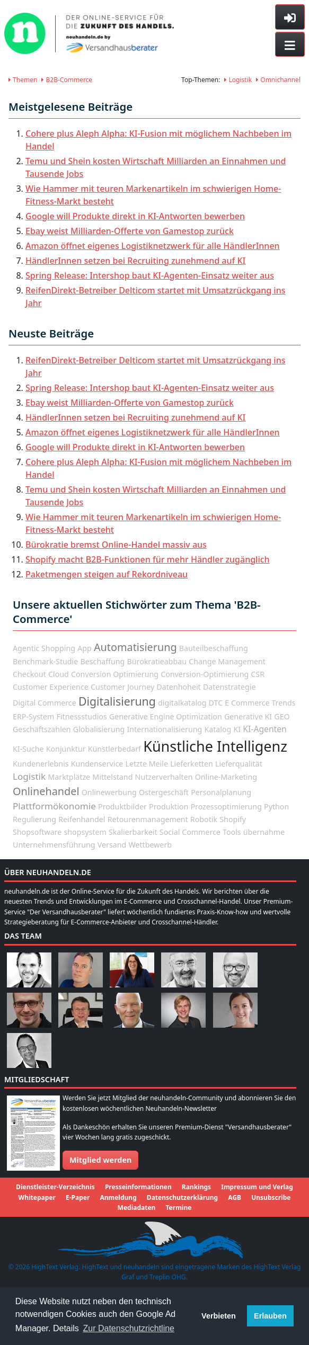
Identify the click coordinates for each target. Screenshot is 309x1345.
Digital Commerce (44, 703)
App (84, 648)
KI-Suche (28, 749)
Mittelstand (112, 777)
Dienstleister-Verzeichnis (55, 1186)
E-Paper (78, 1197)
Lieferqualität (238, 764)
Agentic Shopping (44, 648)
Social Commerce (190, 832)
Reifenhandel (81, 819)
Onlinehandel (46, 791)
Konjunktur (66, 749)
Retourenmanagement (148, 819)
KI (237, 729)
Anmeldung (118, 1197)
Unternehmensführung (54, 845)
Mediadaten (137, 1207)
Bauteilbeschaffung (213, 648)
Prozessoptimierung (225, 806)
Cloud (58, 674)
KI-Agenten (264, 729)
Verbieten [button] (218, 1316)
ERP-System (33, 716)
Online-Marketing (226, 777)
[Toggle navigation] (290, 44)
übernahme (264, 832)
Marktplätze (69, 777)
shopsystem (85, 832)
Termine (179, 1207)
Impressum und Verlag (257, 1186)
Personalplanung (221, 792)
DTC (216, 703)
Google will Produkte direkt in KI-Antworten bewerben (135, 216)
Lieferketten (191, 764)
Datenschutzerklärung (182, 1197)
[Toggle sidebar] (290, 17)
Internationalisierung (164, 729)
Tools (232, 832)
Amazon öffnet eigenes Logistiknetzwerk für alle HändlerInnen (152, 246)
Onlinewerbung (109, 792)
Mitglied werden (100, 1160)
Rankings (196, 1186)
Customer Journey (122, 687)
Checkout (29, 674)
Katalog (217, 729)
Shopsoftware (37, 832)
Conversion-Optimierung (205, 674)
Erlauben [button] (270, 1316)
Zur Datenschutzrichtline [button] (129, 1328)
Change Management (227, 661)
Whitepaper (37, 1197)
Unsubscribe (270, 1197)
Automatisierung (135, 647)
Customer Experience (51, 687)
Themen (22, 79)
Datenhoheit (178, 687)
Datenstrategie (229, 687)
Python (276, 806)
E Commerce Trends (260, 703)
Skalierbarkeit (133, 832)
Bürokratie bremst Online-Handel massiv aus (116, 544)
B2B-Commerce (66, 79)
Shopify (232, 819)
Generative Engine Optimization (165, 716)
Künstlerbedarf (114, 749)
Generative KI (248, 716)
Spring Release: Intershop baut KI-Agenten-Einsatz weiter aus (149, 275)
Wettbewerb (150, 845)
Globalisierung (99, 729)
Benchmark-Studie (45, 661)
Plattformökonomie (54, 806)
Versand (112, 845)
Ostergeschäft (164, 792)
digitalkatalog (182, 703)
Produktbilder (122, 806)
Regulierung (34, 819)
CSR (257, 674)
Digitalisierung (117, 701)
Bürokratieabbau (157, 661)
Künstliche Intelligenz (215, 746)
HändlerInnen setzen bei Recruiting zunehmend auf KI (135, 260)
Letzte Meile (146, 764)
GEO (281, 716)
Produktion (168, 806)
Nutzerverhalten (164, 777)
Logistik (238, 79)
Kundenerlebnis (41, 764)
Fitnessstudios (82, 716)
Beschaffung (102, 661)
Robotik (203, 819)
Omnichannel (278, 79)
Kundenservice (97, 764)
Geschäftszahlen (42, 729)
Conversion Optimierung (114, 674)
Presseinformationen (138, 1186)
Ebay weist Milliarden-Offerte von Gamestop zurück (129, 231)
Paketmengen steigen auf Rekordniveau (106, 574)
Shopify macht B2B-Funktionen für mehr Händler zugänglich (147, 559)
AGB (234, 1197)
